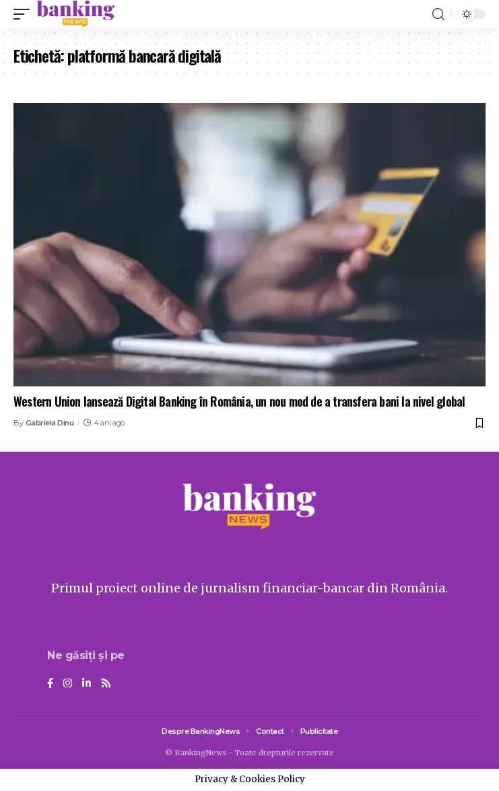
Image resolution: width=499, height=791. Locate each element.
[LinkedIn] (86, 684)
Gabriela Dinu (50, 422)
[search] (438, 14)
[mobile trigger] (24, 14)
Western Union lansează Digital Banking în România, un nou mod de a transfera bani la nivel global (239, 401)
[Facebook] (50, 684)
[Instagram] (67, 684)
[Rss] (106, 684)
